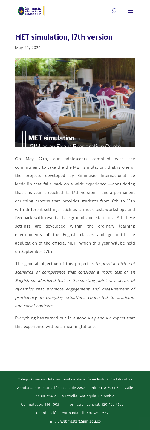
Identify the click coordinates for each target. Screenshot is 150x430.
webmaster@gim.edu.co (80, 421)
